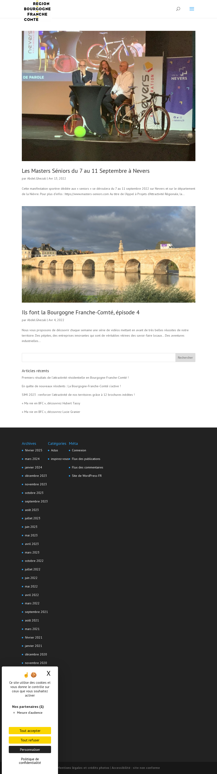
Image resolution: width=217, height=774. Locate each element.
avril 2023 (32, 544)
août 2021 (32, 620)
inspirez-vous (60, 459)
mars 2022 (32, 603)
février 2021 (33, 637)
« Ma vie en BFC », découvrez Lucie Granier (51, 412)
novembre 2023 (36, 484)
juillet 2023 (32, 518)
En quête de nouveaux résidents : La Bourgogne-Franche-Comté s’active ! (71, 386)
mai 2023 (31, 535)
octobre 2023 (34, 493)
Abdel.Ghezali (36, 178)
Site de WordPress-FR (87, 476)
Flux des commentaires (87, 467)
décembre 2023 (36, 476)
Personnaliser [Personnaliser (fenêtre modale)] (30, 749)
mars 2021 (32, 629)
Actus (54, 450)
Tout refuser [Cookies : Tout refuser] (29, 740)
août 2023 (32, 510)
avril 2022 (32, 595)
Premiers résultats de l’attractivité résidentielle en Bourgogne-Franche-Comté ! (75, 378)
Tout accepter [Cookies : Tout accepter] (29, 730)
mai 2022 (31, 586)
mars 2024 (32, 459)
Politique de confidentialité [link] (30, 761)
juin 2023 (31, 527)
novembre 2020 (36, 663)
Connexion (79, 450)
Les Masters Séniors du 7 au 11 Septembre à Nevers (86, 170)
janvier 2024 (33, 467)
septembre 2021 (36, 612)
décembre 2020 (36, 654)
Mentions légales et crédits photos (83, 768)
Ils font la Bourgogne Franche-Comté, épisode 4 (80, 312)
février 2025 (33, 450)
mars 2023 (32, 552)
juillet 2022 (32, 569)
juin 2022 (31, 578)
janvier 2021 (33, 646)
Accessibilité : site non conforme (136, 768)
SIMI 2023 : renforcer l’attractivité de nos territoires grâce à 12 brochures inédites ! (78, 395)
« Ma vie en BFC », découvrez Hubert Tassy (51, 403)
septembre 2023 (36, 501)
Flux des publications (86, 459)
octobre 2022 (34, 561)
